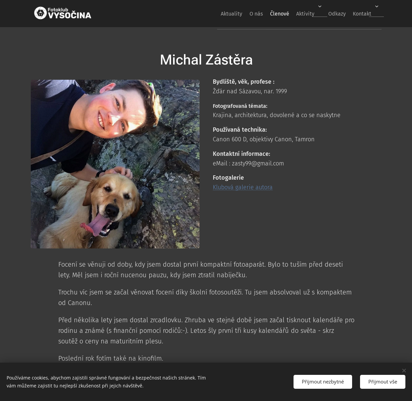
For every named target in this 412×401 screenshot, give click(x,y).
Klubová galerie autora (243, 187)
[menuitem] (209, 13)
